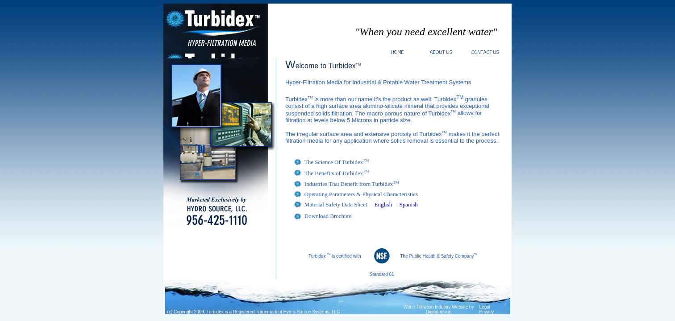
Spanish (409, 204)
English (383, 204)
